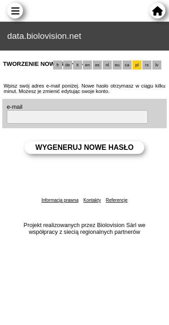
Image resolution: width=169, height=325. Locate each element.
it (78, 65)
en (87, 65)
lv (157, 65)
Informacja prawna (59, 200)
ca (127, 65)
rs (147, 65)
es (97, 65)
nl (107, 65)
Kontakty (92, 200)
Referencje (117, 200)
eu (117, 65)
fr (57, 65)
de (67, 65)
